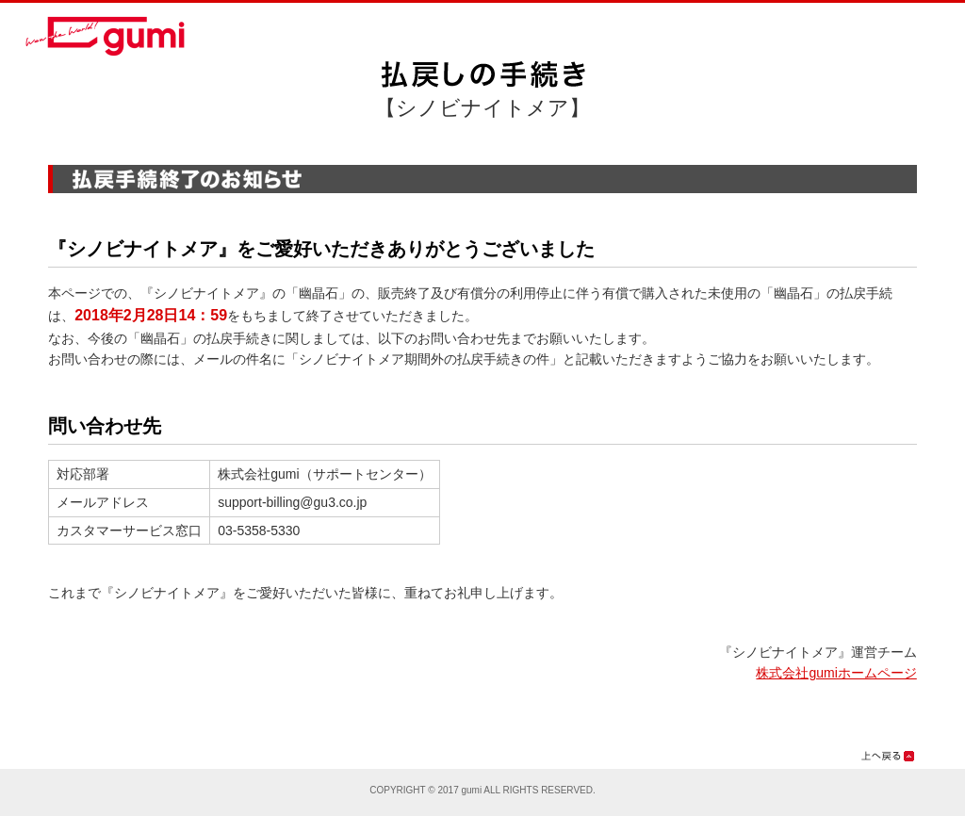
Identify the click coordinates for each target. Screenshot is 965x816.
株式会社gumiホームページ (836, 672)
